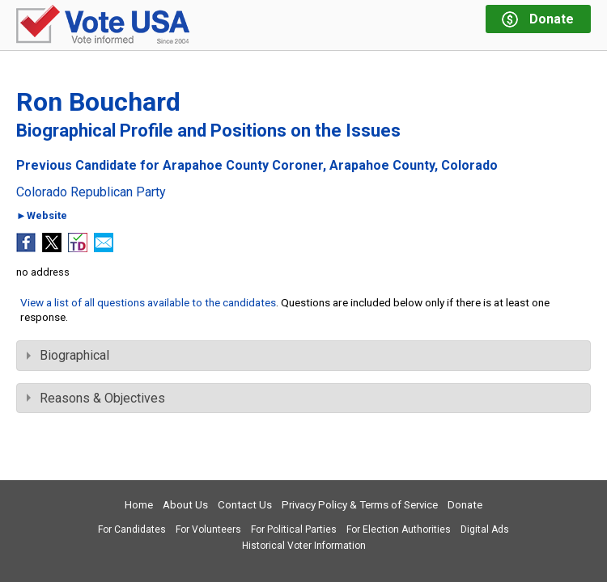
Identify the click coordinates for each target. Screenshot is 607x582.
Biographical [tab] (68, 355)
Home (139, 505)
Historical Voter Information (304, 545)
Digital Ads (485, 529)
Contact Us (245, 505)
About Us (185, 505)
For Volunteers (208, 529)
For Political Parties (294, 529)
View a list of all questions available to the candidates (148, 302)
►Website (41, 216)
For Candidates (132, 529)
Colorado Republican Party (91, 192)
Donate (465, 505)
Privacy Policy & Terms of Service (360, 505)
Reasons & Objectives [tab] (96, 398)
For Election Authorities (398, 529)
